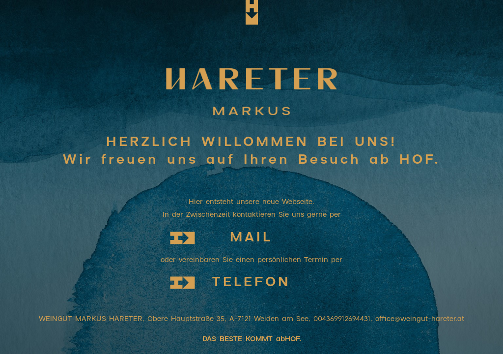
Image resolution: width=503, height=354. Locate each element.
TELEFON (251, 282)
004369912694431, (344, 319)
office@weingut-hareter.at (419, 319)
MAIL (251, 237)
